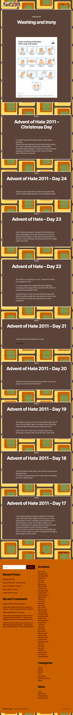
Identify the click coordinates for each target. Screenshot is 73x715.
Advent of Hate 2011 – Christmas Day (36, 126)
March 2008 (42, 633)
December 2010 (43, 578)
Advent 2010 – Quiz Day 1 (26, 611)
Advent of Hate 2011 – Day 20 (36, 370)
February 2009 (42, 612)
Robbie (5, 614)
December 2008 (43, 616)
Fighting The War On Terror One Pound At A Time (18, 621)
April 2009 (41, 608)
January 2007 (42, 656)
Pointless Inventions (44, 680)
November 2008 (43, 618)
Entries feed (41, 696)
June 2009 (41, 603)
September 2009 (43, 597)
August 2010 (42, 580)
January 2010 (42, 591)
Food (39, 676)
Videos (40, 682)
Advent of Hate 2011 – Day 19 (36, 411)
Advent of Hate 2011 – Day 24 (36, 180)
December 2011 (43, 576)
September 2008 (43, 622)
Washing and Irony (36, 24)
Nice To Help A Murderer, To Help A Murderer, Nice (18, 629)
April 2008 (41, 631)
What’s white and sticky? (17, 606)
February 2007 (42, 654)
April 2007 (41, 652)
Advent (36, 118)
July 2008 (41, 627)
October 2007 (42, 642)
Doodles (40, 674)
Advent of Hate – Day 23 (36, 221)
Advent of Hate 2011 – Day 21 (36, 328)
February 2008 (42, 635)
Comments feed (43, 698)
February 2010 (42, 588)
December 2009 (43, 593)
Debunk (40, 672)
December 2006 (43, 658)
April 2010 (41, 584)
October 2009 (42, 595)
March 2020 (41, 574)
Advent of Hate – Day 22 (36, 268)
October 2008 (42, 620)
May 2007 (41, 650)
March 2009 (42, 610)
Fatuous (10, 711)
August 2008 (42, 625)
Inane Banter (36, 18)
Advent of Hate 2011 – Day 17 (36, 505)
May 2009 (41, 605)
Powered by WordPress (21, 711)
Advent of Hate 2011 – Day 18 (36, 460)
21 (43, 555)
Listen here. (20, 345)
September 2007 (43, 644)
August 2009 (42, 599)
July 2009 (41, 601)
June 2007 (41, 648)
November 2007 (43, 639)
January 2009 (42, 614)
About (62, 5)
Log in (40, 693)
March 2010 (41, 586)
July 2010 (41, 582)
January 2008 (42, 637)
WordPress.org (42, 700)
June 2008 (41, 629)
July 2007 (41, 646)
